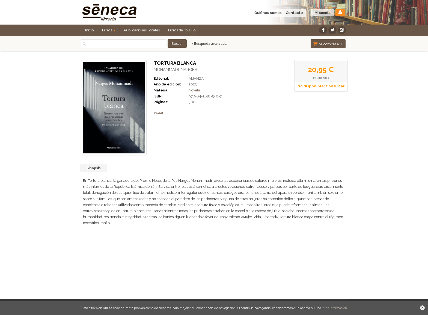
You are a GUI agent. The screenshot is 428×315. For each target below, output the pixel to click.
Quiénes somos (268, 13)
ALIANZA (196, 78)
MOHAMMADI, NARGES (175, 69)
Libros (108, 30)
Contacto (294, 13)
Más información (335, 308)
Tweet (158, 113)
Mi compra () (327, 43)
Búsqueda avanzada (209, 43)
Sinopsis (94, 168)
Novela (194, 90)
